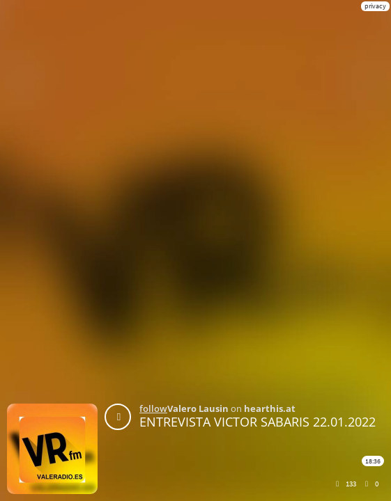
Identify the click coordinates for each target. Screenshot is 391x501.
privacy (375, 5)
